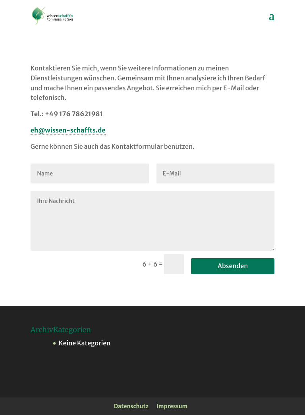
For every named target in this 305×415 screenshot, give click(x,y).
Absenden (233, 266)
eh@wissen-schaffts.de (68, 130)
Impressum (171, 406)
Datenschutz (131, 406)
